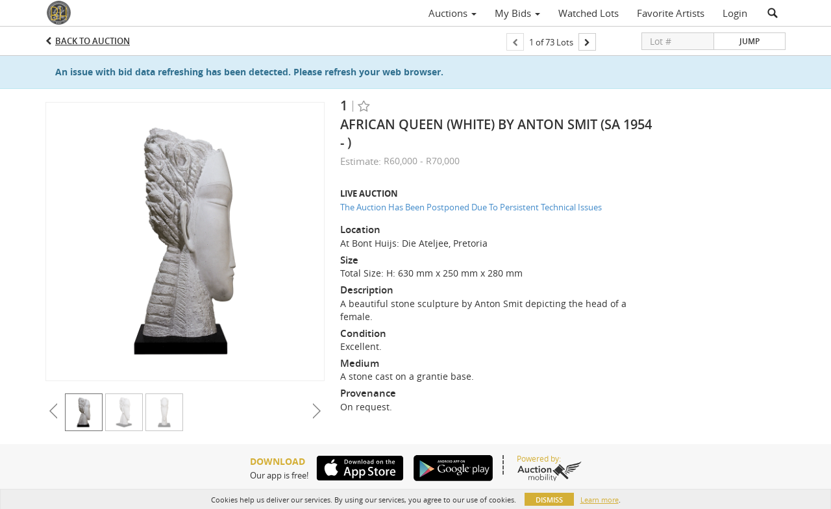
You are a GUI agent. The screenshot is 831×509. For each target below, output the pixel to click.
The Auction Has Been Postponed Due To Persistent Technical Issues (471, 207)
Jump (749, 41)
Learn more (599, 499)
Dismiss (549, 499)
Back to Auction (92, 41)
